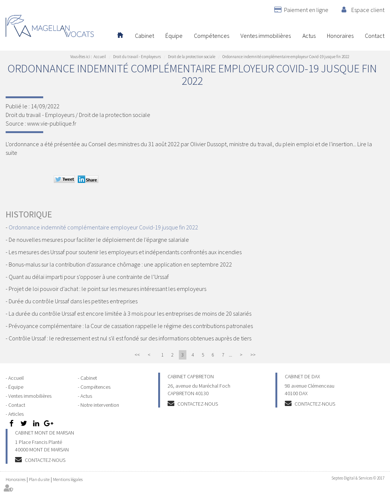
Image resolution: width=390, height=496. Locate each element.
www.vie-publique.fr (51, 123)
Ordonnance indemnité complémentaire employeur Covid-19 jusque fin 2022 (285, 56)
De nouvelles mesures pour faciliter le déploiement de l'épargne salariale (99, 239)
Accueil (120, 35)
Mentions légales (68, 479)
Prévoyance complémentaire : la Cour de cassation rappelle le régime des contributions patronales (131, 326)
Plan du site (39, 479)
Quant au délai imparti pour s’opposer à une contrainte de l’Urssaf (89, 276)
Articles (16, 414)
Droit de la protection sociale (191, 56)
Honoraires (340, 35)
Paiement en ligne (306, 9)
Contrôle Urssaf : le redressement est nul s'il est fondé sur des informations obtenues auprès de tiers (130, 338)
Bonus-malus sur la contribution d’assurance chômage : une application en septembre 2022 (120, 264)
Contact (374, 35)
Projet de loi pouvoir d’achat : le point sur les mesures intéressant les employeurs (107, 288)
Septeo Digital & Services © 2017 (357, 478)
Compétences (211, 35)
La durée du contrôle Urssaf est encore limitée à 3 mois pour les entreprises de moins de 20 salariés (130, 313)
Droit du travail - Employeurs (137, 56)
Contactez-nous (197, 403)
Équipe (174, 35)
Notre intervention (99, 405)
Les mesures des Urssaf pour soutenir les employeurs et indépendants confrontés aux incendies (125, 252)
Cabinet (144, 35)
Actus (309, 35)
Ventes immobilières (265, 35)
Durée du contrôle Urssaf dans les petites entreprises (73, 301)
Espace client (367, 9)
